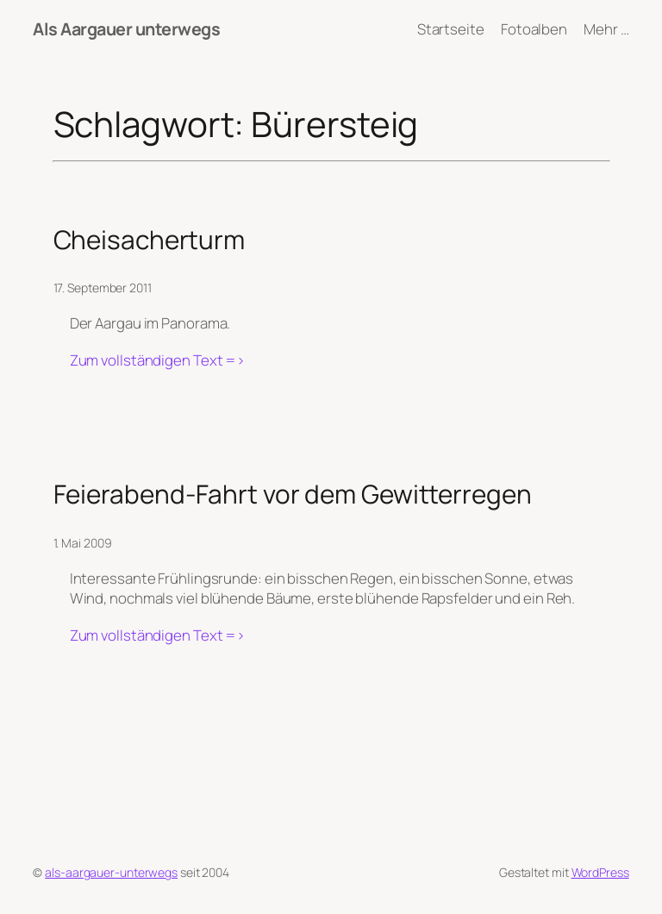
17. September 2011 (102, 287)
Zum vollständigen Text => (158, 360)
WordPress (600, 872)
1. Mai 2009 (82, 543)
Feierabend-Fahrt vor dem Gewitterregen (292, 493)
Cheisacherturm (149, 239)
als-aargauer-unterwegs (111, 872)
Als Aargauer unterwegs (126, 29)
